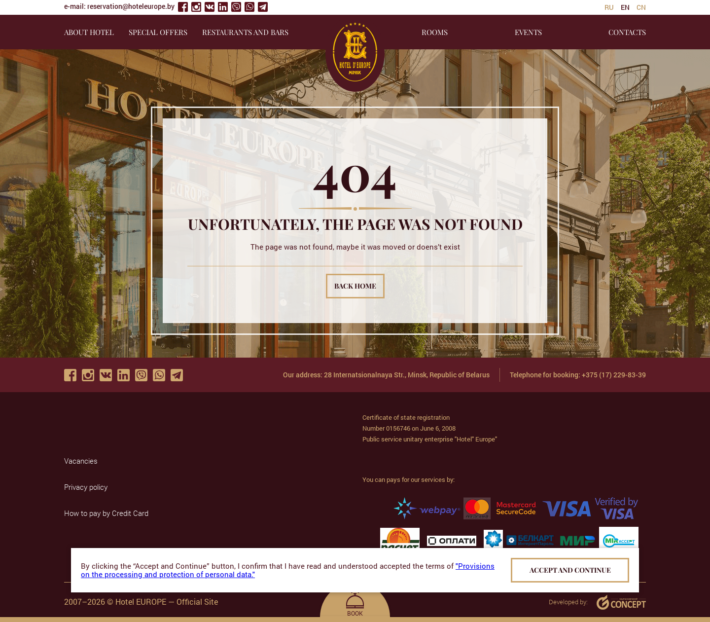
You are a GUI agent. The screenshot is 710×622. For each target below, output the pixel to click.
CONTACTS (627, 32)
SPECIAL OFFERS (158, 32)
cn (641, 7)
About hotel (89, 32)
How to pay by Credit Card (106, 513)
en (625, 7)
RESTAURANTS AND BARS (245, 32)
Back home (355, 286)
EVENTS (528, 32)
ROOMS (435, 32)
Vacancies (81, 461)
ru (609, 7)
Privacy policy (85, 487)
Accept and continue (570, 570)
